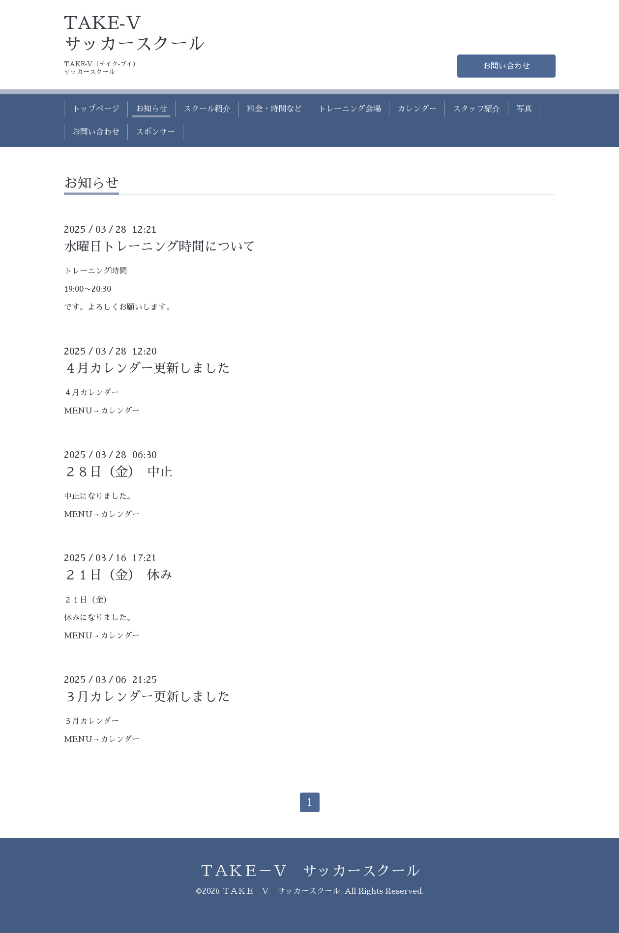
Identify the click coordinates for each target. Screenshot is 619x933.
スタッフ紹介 (476, 109)
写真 (524, 109)
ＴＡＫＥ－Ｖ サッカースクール (309, 871)
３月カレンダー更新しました (147, 696)
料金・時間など (274, 109)
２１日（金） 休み (118, 575)
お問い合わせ (506, 66)
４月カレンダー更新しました (147, 368)
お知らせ (151, 109)
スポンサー (155, 132)
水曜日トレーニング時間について (160, 246)
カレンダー (417, 109)
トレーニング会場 (349, 109)
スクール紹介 (207, 109)
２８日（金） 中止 (118, 472)
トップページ (95, 109)
